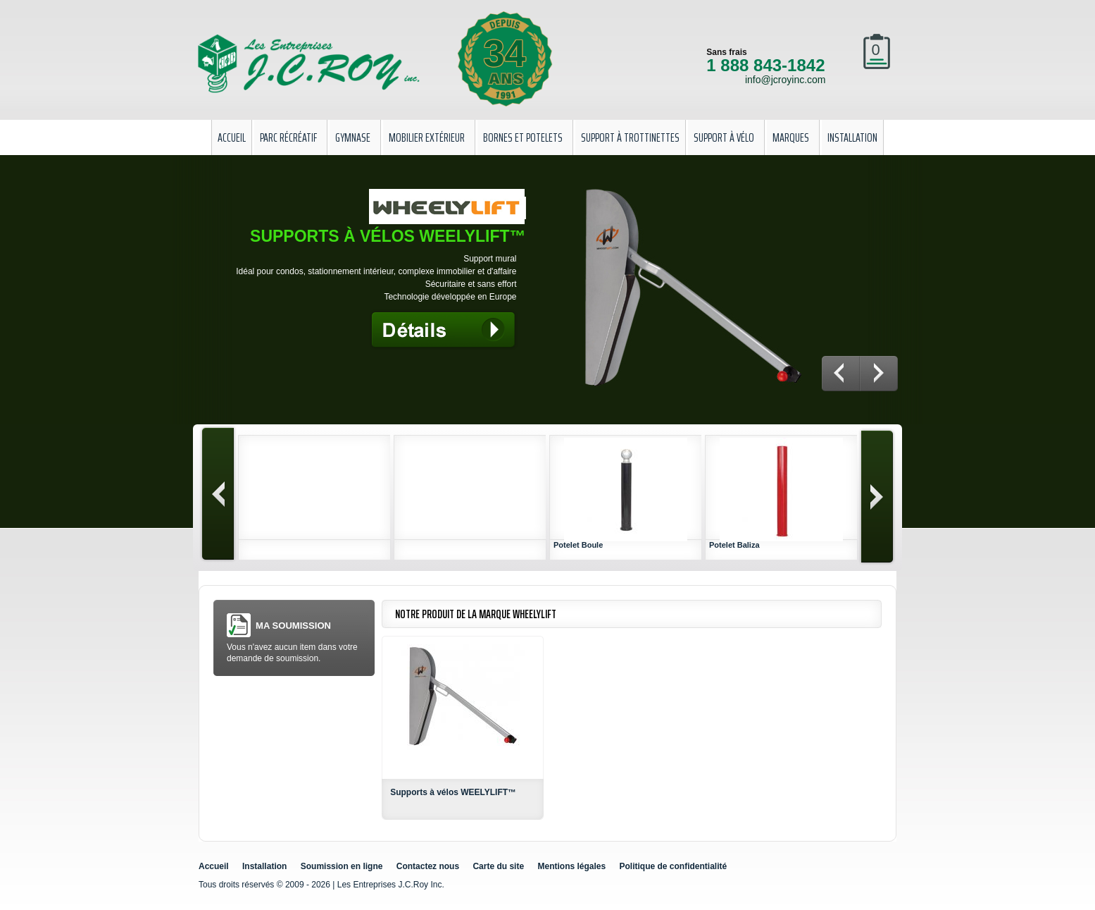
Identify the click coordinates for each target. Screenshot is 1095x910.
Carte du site (498, 866)
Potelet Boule (578, 545)
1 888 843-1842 (765, 65)
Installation (264, 866)
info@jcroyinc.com (785, 79)
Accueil (214, 866)
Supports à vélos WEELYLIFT (387, 236)
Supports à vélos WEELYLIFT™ (453, 792)
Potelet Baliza (734, 545)
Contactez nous (427, 866)
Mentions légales (571, 866)
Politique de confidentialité (673, 866)
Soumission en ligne (342, 866)
